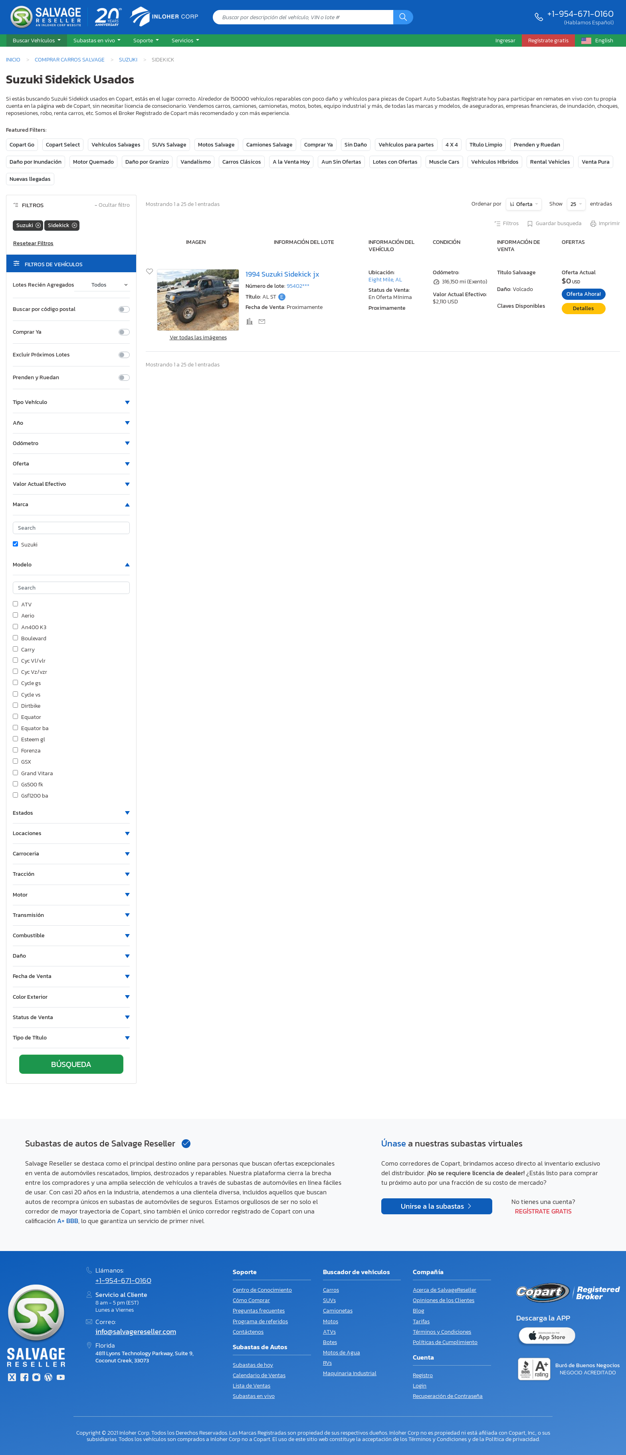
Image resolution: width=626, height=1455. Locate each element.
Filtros (506, 224)
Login (419, 1386)
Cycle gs (27, 683)
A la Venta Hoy (291, 162)
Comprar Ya (318, 145)
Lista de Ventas (251, 1386)
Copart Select (63, 145)
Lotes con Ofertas (395, 162)
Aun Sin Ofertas (341, 162)
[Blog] (48, 1378)
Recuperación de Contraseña (448, 1396)
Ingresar (505, 40)
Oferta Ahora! (584, 294)
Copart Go (22, 145)
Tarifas (421, 1321)
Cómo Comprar (251, 1300)
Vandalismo (195, 162)
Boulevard (29, 638)
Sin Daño (356, 145)
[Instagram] (36, 1378)
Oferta (524, 204)
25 (574, 204)
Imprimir (604, 224)
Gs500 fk (28, 784)
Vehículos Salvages (116, 145)
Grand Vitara (33, 773)
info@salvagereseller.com (135, 1331)
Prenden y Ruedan (537, 145)
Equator (27, 717)
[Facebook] (24, 1378)
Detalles (583, 308)
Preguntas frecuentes (259, 1311)
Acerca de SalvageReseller (444, 1290)
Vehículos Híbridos (495, 162)
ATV (22, 604)
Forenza (27, 750)
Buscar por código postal (44, 309)
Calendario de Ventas (259, 1375)
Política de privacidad (512, 1439)
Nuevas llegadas (30, 179)
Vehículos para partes (406, 145)
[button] (36, 40)
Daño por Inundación (35, 162)
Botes (330, 1342)
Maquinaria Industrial (349, 1373)
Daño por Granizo (147, 162)
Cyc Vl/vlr (29, 661)
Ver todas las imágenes (198, 337)
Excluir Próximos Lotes (41, 354)
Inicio (13, 59)
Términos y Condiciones (442, 1332)
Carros (331, 1290)
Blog (418, 1311)
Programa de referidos (260, 1321)
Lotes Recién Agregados (43, 285)
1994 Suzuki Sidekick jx (282, 274)
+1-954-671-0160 (580, 13)
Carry (24, 649)
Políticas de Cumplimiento (445, 1342)
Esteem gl (29, 739)
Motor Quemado (93, 162)
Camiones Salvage (269, 145)
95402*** (298, 286)
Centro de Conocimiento (262, 1290)
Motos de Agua (341, 1352)
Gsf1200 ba (30, 796)
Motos (330, 1321)
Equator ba (31, 728)
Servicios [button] (183, 40)
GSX (22, 762)
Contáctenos (248, 1332)
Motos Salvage (216, 145)
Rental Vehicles (550, 162)
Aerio (23, 616)
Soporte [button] (143, 40)
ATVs (329, 1332)
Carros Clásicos (241, 162)
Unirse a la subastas (433, 1206)
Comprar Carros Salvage (70, 59)
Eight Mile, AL (385, 279)
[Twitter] (12, 1378)
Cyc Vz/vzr (30, 672)
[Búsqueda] (403, 17)
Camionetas (338, 1311)
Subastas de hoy (253, 1365)
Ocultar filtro (112, 205)
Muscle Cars (444, 162)
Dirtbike (26, 706)
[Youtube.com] (61, 1378)
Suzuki (128, 59)
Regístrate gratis (543, 1211)
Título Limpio (486, 145)
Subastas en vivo (254, 1396)
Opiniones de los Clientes (443, 1300)
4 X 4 (452, 145)
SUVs (329, 1300)
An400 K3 (29, 627)
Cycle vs (26, 695)
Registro (423, 1375)
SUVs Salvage (169, 145)
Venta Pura (596, 162)
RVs (327, 1363)
